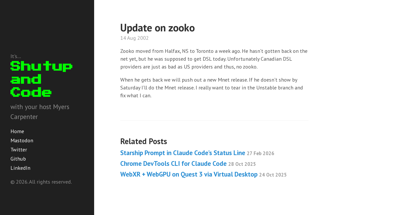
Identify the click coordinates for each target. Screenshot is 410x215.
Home (17, 131)
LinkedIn (20, 168)
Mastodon (21, 140)
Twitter (18, 149)
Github (18, 158)
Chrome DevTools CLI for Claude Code (188, 163)
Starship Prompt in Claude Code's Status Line (197, 153)
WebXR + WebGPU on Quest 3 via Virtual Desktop (203, 174)
